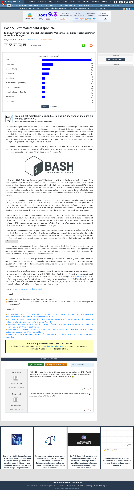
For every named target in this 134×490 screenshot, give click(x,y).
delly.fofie (16, 377)
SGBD (94, 5)
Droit (104, 2)
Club (111, 2)
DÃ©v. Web (68, 5)
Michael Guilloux (31, 41)
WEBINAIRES (37, 8)
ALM (46, 5)
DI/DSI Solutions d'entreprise (22, 5)
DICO (95, 8)
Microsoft (53, 5)
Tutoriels (42, 2)
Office (100, 5)
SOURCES (73, 8)
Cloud (36, 5)
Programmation (84, 5)
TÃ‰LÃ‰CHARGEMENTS (59, 8)
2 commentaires (47, 42)
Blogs (57, 2)
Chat (64, 2)
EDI (75, 5)
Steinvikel (16, 399)
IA (41, 5)
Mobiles (107, 5)
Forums (31, 2)
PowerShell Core (84, 278)
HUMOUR (101, 8)
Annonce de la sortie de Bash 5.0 (27, 291)
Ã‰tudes (95, 2)
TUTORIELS (23, 8)
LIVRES (46, 8)
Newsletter (75, 2)
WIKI (89, 8)
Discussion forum (115, 59)
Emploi (86, 2)
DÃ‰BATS (82, 8)
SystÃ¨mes (115, 5)
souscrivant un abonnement (53, 348)
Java (60, 5)
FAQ (50, 2)
